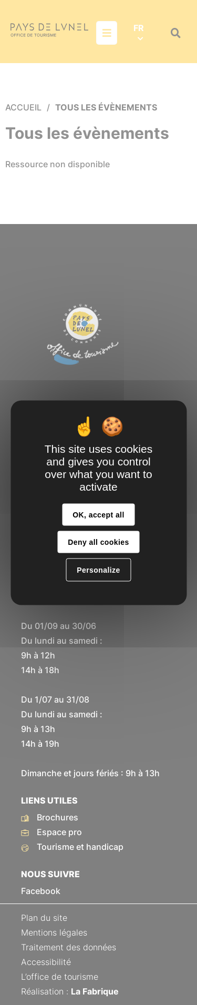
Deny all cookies (98, 541)
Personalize (98, 569)
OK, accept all (98, 514)
